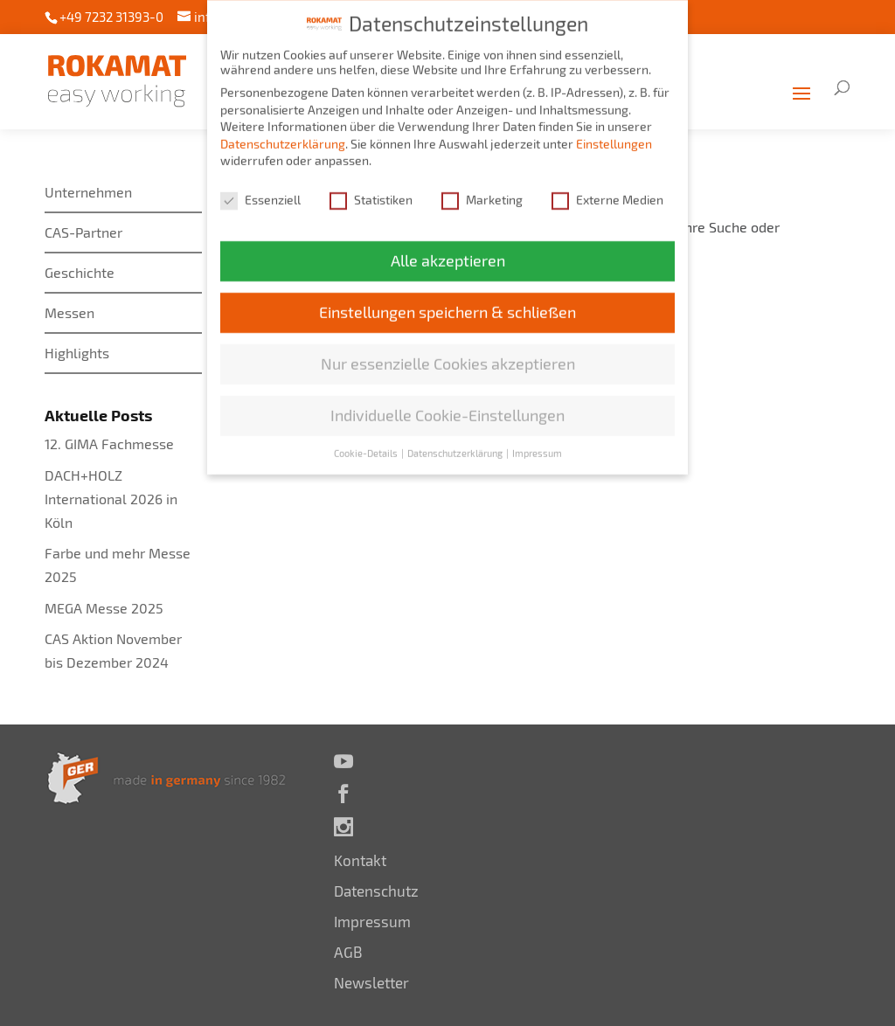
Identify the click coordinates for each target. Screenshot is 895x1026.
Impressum (372, 921)
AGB (348, 951)
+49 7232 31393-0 (111, 16)
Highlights (77, 352)
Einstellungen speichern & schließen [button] (447, 304)
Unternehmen (88, 192)
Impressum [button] (537, 445)
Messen (69, 312)
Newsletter (371, 982)
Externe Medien (607, 191)
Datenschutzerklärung (282, 135)
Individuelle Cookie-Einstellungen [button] (447, 408)
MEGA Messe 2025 (104, 608)
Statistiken (371, 191)
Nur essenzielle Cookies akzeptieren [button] (448, 356)
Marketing (482, 191)
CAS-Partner (83, 232)
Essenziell (260, 191)
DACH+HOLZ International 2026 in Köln (111, 498)
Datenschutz (376, 890)
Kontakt (360, 860)
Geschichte (79, 272)
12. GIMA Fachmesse (109, 443)
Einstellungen (614, 135)
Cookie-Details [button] (366, 445)
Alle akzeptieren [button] (448, 253)
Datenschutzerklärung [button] (455, 445)
